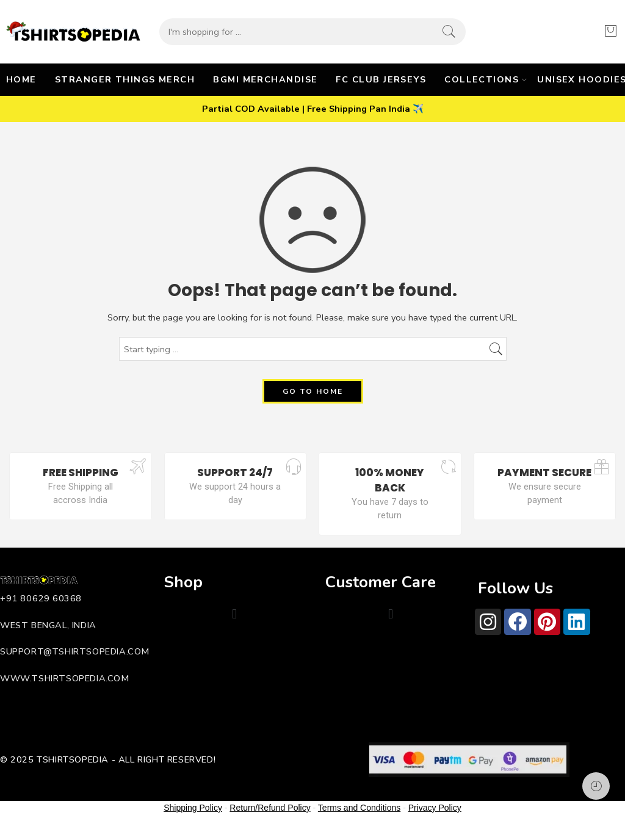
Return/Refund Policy (269, 808)
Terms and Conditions (359, 808)
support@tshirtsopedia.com (75, 651)
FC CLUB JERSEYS (381, 79)
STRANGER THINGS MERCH (125, 79)
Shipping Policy (193, 808)
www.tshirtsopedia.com (64, 678)
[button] (234, 614)
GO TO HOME (313, 391)
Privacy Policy (434, 808)
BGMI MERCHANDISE (265, 79)
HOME (21, 79)
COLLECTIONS (481, 79)
